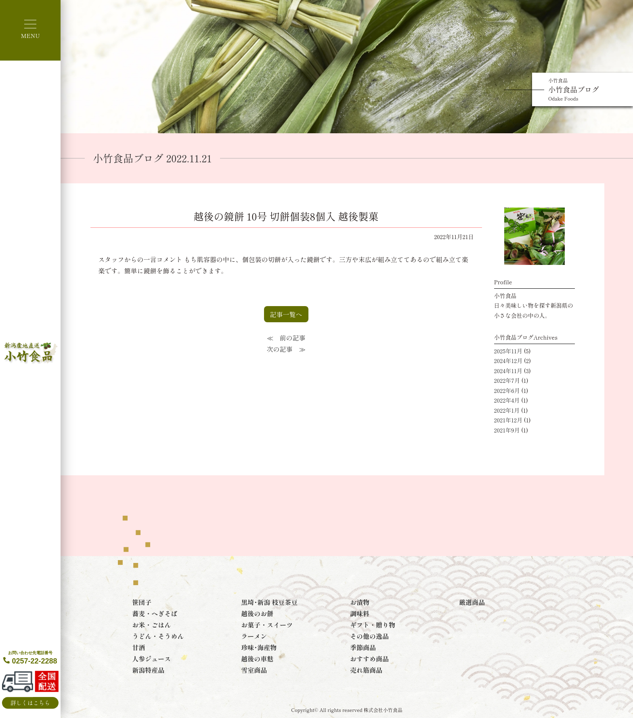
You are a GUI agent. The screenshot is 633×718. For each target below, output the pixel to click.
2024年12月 (508, 361)
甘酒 (138, 647)
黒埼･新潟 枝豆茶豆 (269, 602)
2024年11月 (508, 371)
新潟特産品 (148, 670)
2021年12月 (508, 420)
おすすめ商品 (369, 658)
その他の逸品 (369, 636)
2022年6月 (507, 390)
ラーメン (254, 636)
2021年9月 (507, 430)
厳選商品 (472, 602)
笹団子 (141, 602)
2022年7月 (507, 380)
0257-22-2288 (30, 658)
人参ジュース (151, 658)
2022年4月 (507, 400)
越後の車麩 (257, 658)
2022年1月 (507, 410)
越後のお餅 (257, 613)
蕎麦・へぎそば (154, 613)
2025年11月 (508, 351)
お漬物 (359, 602)
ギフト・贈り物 (372, 625)
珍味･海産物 (259, 647)
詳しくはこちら (30, 703)
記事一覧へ (286, 314)
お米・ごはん (151, 625)
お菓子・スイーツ (267, 625)
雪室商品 (254, 670)
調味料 (359, 613)
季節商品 (363, 647)
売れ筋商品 (366, 670)
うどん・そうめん (158, 636)
